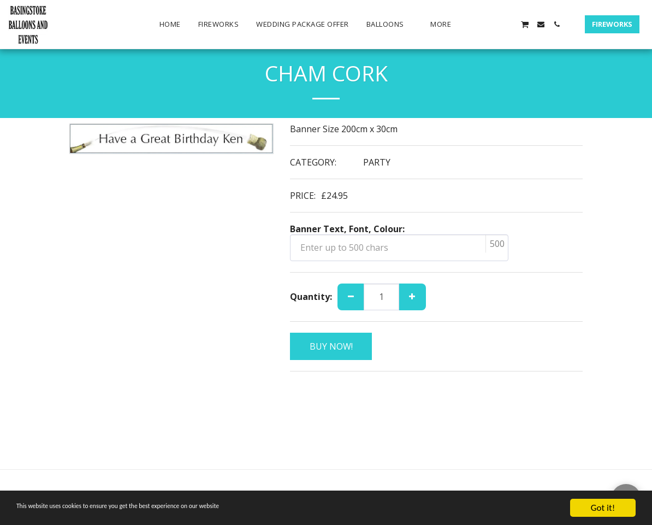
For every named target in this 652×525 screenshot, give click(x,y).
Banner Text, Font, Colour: (347, 228)
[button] (390, 24)
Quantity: (311, 296)
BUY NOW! (331, 346)
